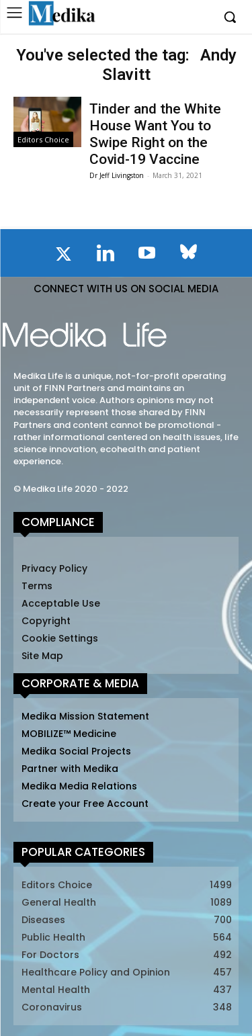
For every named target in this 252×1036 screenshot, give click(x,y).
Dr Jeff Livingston (116, 175)
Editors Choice (43, 139)
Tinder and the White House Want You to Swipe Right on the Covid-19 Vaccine (155, 134)
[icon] (64, 256)
